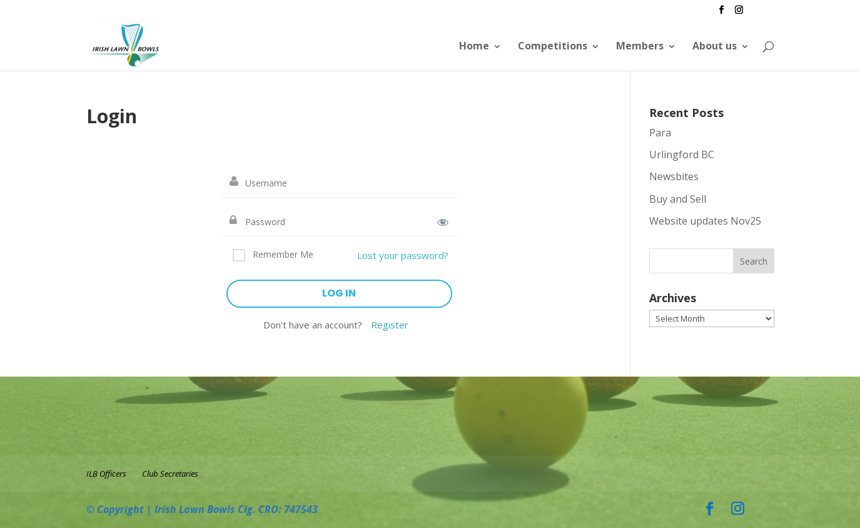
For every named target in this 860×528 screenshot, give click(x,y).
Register (389, 324)
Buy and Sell (677, 199)
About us (714, 46)
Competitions (552, 46)
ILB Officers (106, 473)
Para (660, 133)
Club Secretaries (170, 473)
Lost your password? (402, 255)
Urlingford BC (681, 154)
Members (640, 46)
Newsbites (674, 176)
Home (474, 46)
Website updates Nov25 (705, 221)
